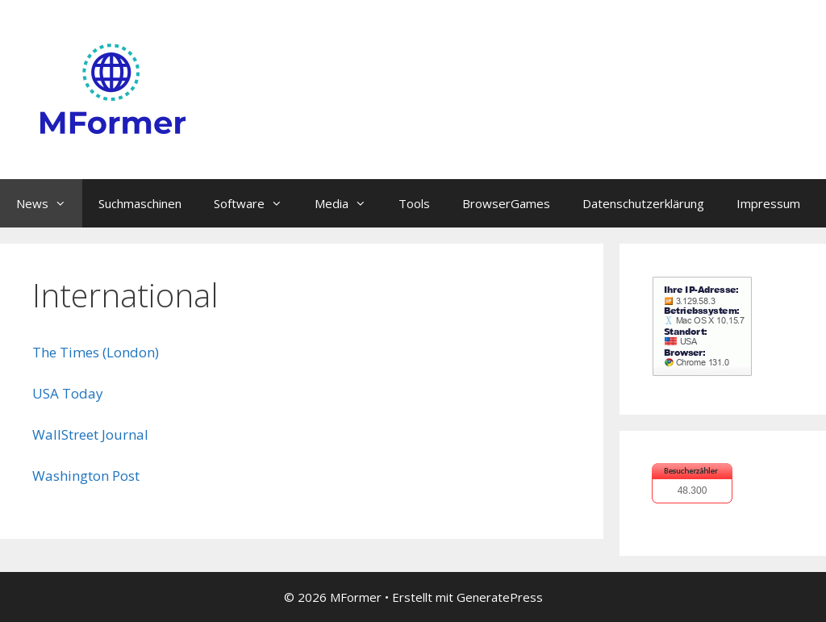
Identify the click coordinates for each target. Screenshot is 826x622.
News (49, 203)
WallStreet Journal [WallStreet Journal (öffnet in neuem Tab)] (90, 434)
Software (256, 203)
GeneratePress (500, 597)
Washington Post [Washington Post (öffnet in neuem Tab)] (86, 475)
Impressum (768, 203)
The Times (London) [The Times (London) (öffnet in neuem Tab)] (95, 352)
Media (348, 203)
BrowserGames (506, 203)
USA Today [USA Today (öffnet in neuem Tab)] (67, 393)
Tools (414, 203)
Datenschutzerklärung (643, 203)
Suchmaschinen (139, 203)
